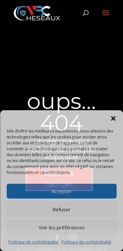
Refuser (61, 209)
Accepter (61, 191)
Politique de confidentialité (33, 242)
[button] (113, 118)
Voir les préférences (62, 227)
